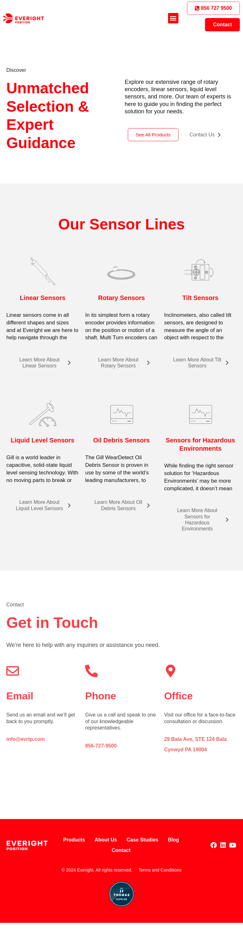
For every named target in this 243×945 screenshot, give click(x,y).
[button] (173, 18)
